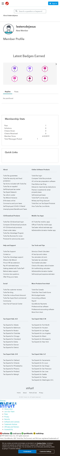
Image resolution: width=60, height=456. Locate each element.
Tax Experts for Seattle (39, 374)
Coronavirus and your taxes (12, 203)
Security (7, 419)
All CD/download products (12, 227)
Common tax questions (11, 274)
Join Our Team (9, 412)
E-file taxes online (9, 201)
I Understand (27, 452)
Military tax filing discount (40, 201)
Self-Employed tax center (11, 189)
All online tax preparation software (43, 181)
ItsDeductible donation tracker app (44, 230)
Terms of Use (33, 393)
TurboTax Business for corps (12, 236)
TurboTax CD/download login (13, 222)
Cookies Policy (41, 444)
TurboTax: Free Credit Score (41, 292)
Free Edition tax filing (39, 184)
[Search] (30, 11)
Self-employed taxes (39, 195)
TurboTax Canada (38, 290)
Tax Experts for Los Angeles (41, 333)
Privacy (41, 393)
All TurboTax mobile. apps (41, 222)
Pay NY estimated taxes (11, 266)
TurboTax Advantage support (13, 257)
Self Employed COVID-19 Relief (14, 206)
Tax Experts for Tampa (39, 377)
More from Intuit (37, 312)
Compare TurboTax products (41, 178)
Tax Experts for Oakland (11, 360)
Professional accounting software (43, 309)
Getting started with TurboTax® (13, 268)
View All (30, 64)
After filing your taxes (10, 277)
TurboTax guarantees (10, 176)
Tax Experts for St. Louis (40, 363)
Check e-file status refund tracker (43, 266)
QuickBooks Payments (39, 304)
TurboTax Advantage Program (13, 233)
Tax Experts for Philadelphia (12, 366)
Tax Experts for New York (40, 342)
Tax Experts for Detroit (11, 347)
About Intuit (8, 409)
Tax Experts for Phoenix (11, 369)
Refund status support (10, 271)
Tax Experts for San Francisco (41, 369)
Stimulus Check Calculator (41, 251)
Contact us (6, 254)
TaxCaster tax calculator (40, 260)
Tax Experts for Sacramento (41, 360)
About (25, 393)
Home (19, 393)
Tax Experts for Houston (40, 328)
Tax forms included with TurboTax (14, 184)
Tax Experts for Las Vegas (40, 331)
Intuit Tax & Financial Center (12, 304)
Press (6, 414)
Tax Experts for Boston (11, 331)
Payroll (34, 301)
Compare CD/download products (14, 225)
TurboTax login (37, 176)
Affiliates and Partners (11, 427)
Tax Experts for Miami (39, 336)
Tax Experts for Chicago (11, 336)
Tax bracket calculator (39, 263)
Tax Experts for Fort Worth (40, 325)
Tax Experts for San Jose (40, 371)
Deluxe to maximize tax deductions (44, 187)
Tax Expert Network (9, 192)
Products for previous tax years (13, 239)
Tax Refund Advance (10, 198)
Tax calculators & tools (39, 257)
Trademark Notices (10, 424)
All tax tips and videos (39, 254)
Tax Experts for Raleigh (11, 374)
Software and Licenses (11, 422)
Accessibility (8, 429)
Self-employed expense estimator (43, 274)
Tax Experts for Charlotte (11, 333)
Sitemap (3, 401)
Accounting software (39, 298)
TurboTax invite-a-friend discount (14, 295)
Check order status (9, 230)
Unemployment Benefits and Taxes (15, 209)
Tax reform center (9, 195)
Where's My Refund (10, 260)
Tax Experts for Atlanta (10, 325)
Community (7, 301)
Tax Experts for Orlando (11, 363)
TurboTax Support (9, 251)
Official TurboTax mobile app (42, 225)
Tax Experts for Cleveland (12, 339)
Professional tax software (40, 306)
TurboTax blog (8, 292)
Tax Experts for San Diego (40, 366)
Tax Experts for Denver (11, 345)
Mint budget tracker (38, 295)
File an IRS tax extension (11, 263)
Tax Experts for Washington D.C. (43, 380)
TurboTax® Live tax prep (40, 198)
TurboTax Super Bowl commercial (14, 298)
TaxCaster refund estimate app (42, 227)
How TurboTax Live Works (40, 206)
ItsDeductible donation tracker (42, 271)
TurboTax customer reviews (12, 290)
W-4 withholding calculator (41, 268)
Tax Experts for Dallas (10, 342)
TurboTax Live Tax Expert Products (43, 203)
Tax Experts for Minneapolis (41, 339)
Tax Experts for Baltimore (11, 328)
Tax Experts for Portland (11, 371)
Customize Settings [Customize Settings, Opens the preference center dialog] (45, 452)
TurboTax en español (10, 186)
